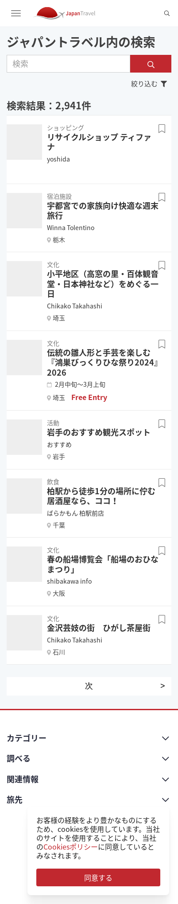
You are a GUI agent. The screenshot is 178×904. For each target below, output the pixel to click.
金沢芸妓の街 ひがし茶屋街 (99, 628)
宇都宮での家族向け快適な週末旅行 (103, 211)
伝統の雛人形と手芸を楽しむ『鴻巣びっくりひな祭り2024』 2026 (104, 362)
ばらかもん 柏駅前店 (75, 513)
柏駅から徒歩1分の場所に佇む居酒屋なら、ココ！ (101, 496)
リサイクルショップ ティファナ (99, 142)
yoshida (58, 159)
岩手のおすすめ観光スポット (99, 432)
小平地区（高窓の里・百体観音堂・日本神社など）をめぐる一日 (103, 284)
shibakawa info (69, 581)
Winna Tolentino (70, 227)
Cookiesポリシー (70, 846)
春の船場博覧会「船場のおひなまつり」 (103, 564)
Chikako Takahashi (74, 306)
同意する (98, 877)
